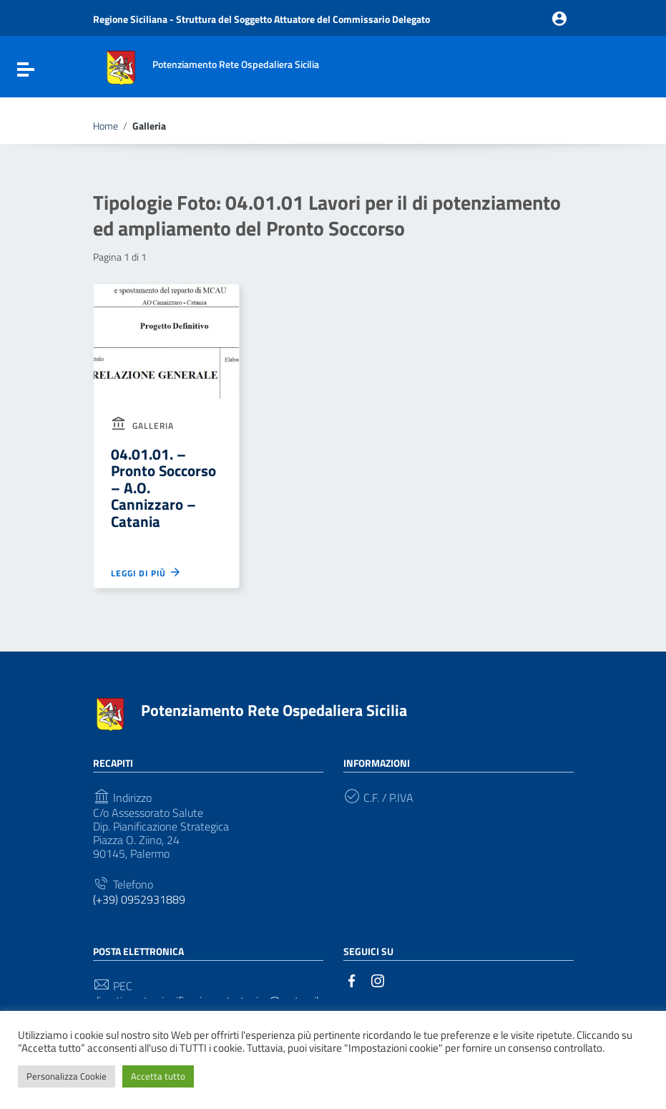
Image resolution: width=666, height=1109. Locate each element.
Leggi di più (146, 572)
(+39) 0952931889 (139, 899)
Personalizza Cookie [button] (66, 1076)
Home (105, 126)
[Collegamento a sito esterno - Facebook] (352, 979)
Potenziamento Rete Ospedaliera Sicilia (274, 710)
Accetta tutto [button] (158, 1076)
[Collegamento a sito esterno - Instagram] (377, 979)
